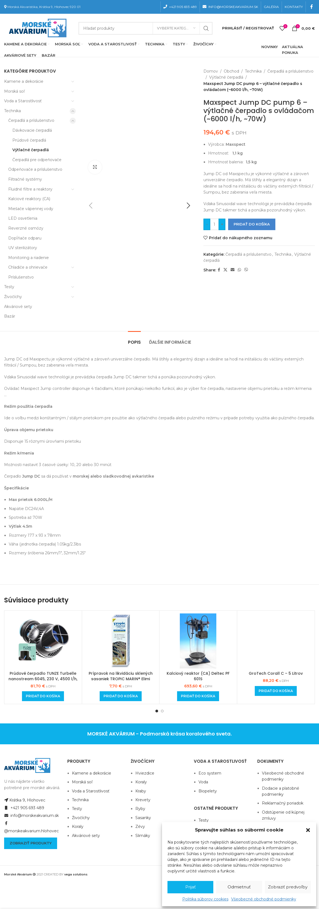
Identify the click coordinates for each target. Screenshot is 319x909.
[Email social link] (232, 270)
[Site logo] (36, 27)
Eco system (209, 773)
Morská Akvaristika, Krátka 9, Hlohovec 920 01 (43, 7)
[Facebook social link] (312, 6)
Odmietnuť (239, 886)
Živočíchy (13, 296)
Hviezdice (144, 773)
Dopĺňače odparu (24, 238)
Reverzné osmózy (25, 228)
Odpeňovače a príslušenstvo (35, 169)
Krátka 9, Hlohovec (24, 800)
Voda (203, 781)
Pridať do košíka (252, 224)
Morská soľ (14, 91)
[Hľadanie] (145, 28)
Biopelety (207, 791)
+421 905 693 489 (24, 807)
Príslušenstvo (21, 277)
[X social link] (225, 270)
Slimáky (142, 835)
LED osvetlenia (22, 218)
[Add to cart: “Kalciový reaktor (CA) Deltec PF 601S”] (198, 696)
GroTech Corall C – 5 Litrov (276, 673)
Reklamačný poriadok (282, 803)
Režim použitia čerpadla (29, 406)
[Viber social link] (246, 270)
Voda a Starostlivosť (23, 100)
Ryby (140, 808)
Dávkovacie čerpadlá (32, 130)
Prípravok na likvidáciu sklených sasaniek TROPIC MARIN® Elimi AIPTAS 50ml (121, 679)
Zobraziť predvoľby (287, 886)
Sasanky (143, 817)
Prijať (190, 886)
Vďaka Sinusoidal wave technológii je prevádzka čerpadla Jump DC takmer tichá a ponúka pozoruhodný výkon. (110, 376)
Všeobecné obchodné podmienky (263, 899)
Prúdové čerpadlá (29, 140)
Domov (210, 71)
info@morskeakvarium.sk (31, 815)
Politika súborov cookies (205, 899)
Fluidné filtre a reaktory (30, 189)
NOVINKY (269, 47)
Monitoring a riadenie (28, 257)
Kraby (140, 791)
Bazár (9, 316)
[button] (308, 830)
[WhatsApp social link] (239, 270)
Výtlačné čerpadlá (30, 149)
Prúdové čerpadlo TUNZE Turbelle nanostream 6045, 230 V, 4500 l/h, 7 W (43, 679)
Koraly (77, 826)
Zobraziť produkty (31, 843)
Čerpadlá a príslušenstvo (31, 120)
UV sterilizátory (22, 247)
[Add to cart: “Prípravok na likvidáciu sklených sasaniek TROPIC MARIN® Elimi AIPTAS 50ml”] (121, 696)
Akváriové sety (18, 306)
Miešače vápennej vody (30, 208)
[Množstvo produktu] (214, 224)
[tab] (134, 339)
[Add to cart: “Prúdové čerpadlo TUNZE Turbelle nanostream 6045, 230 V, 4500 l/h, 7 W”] (43, 696)
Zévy (140, 826)
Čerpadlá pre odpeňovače (36, 159)
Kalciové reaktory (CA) (29, 198)
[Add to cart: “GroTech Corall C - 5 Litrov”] (276, 691)
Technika (12, 110)
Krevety (142, 799)
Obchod (231, 71)
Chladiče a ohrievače (27, 267)
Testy (9, 286)
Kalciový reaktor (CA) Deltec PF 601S (198, 676)
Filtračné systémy (25, 179)
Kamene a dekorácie (23, 81)
